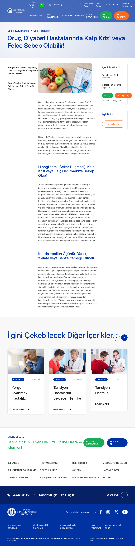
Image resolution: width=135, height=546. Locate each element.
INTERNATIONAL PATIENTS (85, 477)
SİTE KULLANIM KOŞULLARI (14, 526)
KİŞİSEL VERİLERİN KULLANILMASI (68, 526)
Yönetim (76, 470)
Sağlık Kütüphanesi (92, 15)
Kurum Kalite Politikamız (21, 470)
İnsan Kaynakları (17, 477)
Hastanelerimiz (37, 16)
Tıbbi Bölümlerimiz (52, 15)
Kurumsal (79, 16)
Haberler (116, 5)
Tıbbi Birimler (79, 463)
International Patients (89, 5)
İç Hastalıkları (114, 124)
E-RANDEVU (121, 15)
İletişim (107, 5)
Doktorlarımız (66, 16)
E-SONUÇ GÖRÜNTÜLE (92, 442)
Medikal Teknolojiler (115, 463)
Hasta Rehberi (99, 5)
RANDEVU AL (117, 442)
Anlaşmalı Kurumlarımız (127, 5)
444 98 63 (33, 5)
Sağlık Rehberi (41, 30)
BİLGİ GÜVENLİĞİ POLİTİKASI (40, 526)
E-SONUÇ (106, 15)
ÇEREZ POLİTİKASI (95, 526)
